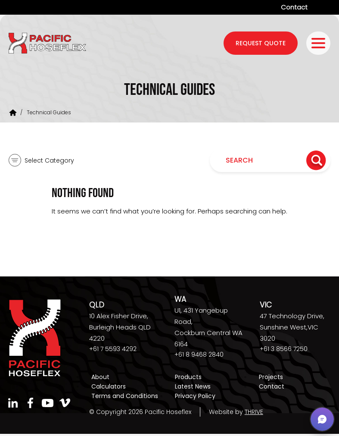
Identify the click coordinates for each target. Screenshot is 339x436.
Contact (294, 7)
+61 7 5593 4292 (113, 349)
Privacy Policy (195, 396)
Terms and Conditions (124, 396)
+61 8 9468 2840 (199, 354)
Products (188, 377)
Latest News (193, 386)
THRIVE (254, 412)
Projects (271, 377)
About (100, 377)
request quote (261, 43)
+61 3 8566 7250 (284, 349)
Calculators (108, 386)
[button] (322, 419)
